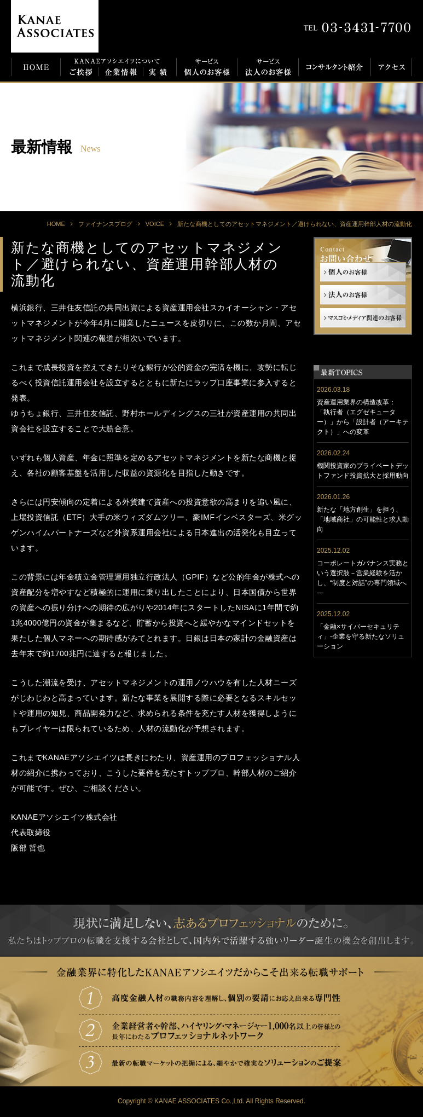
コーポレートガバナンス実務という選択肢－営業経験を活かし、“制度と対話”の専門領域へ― (363, 578)
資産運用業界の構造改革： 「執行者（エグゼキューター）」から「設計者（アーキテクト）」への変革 (363, 417)
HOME (56, 224)
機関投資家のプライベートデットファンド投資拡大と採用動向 (363, 470)
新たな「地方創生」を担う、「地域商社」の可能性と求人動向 (363, 519)
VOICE (155, 224)
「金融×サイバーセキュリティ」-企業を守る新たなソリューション (360, 636)
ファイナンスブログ (105, 224)
